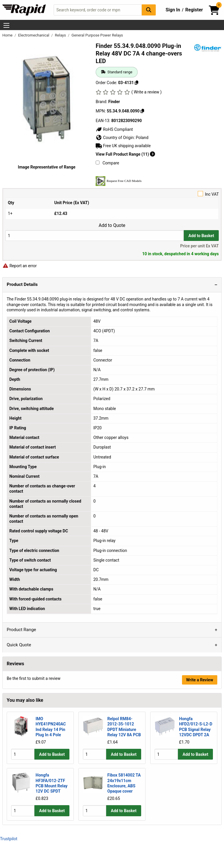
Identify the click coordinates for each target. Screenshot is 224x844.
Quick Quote (19, 644)
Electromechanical (34, 35)
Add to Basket (201, 235)
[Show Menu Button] (6, 25)
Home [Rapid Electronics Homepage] (7, 35)
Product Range (21, 629)
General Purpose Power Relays (97, 35)
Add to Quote (112, 225)
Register (194, 10)
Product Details (22, 284)
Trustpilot (8, 838)
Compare (107, 163)
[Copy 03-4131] (136, 83)
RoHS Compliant (114, 129)
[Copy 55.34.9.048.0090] (142, 111)
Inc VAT (112, 194)
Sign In (173, 10)
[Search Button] (149, 9)
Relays (61, 35)
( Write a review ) (146, 92)
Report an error (19, 266)
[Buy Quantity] (94, 235)
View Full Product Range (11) (125, 154)
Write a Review (199, 680)
